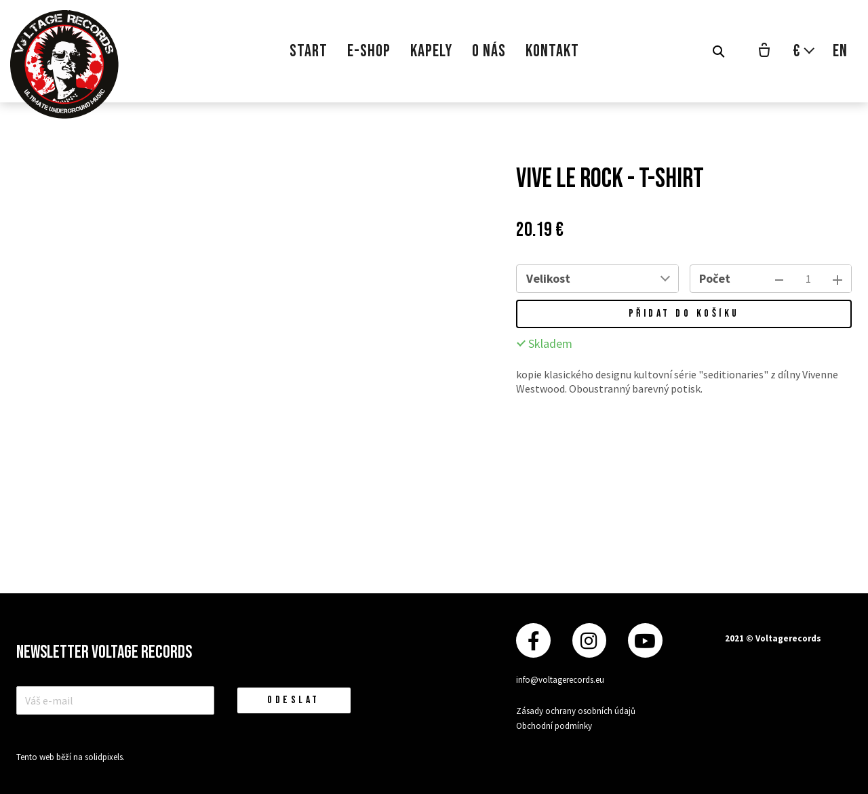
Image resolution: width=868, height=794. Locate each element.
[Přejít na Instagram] (589, 640)
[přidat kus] (837, 278)
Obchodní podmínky (554, 726)
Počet (714, 278)
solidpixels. (105, 757)
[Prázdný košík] (764, 51)
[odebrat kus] (779, 278)
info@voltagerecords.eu (560, 680)
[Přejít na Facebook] (533, 640)
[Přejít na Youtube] (645, 640)
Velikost (548, 278)
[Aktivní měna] (804, 51)
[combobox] (628, 278)
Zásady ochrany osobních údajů (575, 711)
